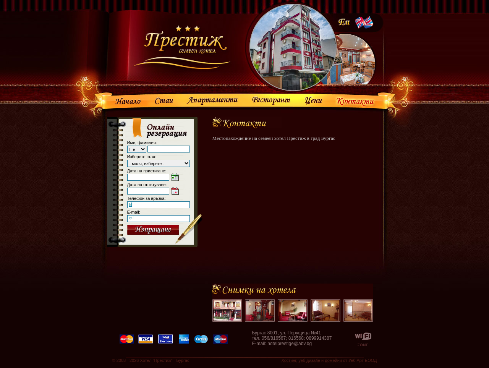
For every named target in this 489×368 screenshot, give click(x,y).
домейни (333, 360)
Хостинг (288, 360)
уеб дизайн (309, 360)
